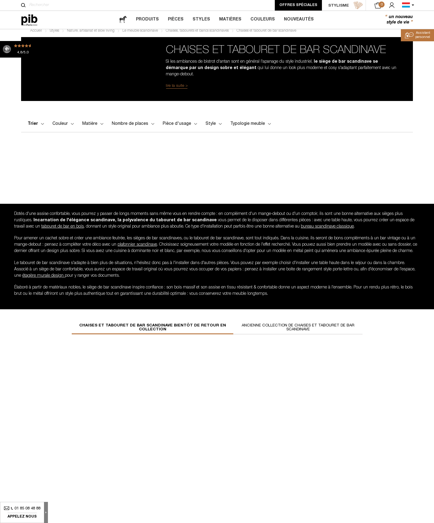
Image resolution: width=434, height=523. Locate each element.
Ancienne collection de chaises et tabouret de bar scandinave (298, 332)
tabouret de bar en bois (62, 231)
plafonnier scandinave (137, 249)
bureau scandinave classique (327, 231)
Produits (147, 19)
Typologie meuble (251, 128)
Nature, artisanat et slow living (91, 35)
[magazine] (123, 20)
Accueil (36, 35)
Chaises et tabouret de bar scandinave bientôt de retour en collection (152, 332)
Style (214, 128)
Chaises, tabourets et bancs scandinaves (197, 35)
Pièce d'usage (180, 128)
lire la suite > (177, 90)
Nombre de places (134, 128)
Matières (230, 19)
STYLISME (345, 5)
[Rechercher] (23, 5)
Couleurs (262, 19)
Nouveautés (299, 19)
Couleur (63, 128)
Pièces (176, 19)
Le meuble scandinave (140, 35)
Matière (93, 128)
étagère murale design (43, 280)
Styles (201, 19)
